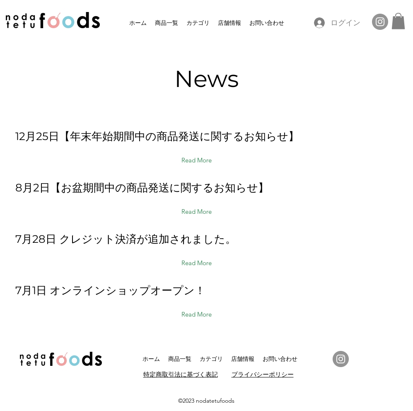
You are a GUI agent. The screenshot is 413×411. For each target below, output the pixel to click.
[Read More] (196, 160)
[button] (398, 21)
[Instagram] (380, 22)
